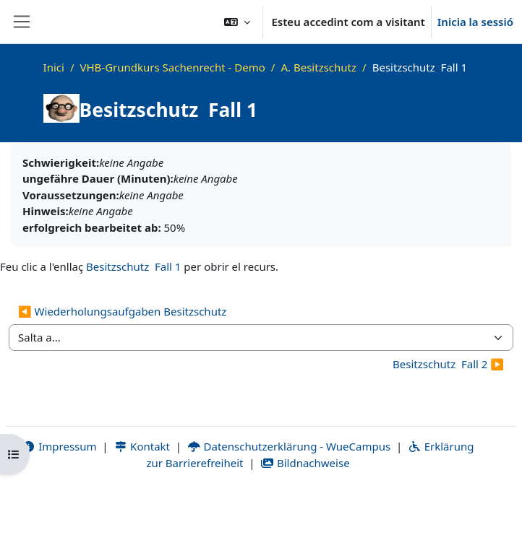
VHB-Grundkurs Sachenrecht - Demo (172, 67)
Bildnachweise (304, 463)
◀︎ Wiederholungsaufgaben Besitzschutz (122, 311)
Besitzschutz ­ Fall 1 (133, 266)
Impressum (59, 446)
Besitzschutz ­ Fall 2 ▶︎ (448, 364)
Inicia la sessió (475, 21)
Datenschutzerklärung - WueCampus (288, 446)
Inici (53, 67)
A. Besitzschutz (318, 67)
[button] (237, 21)
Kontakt (142, 446)
